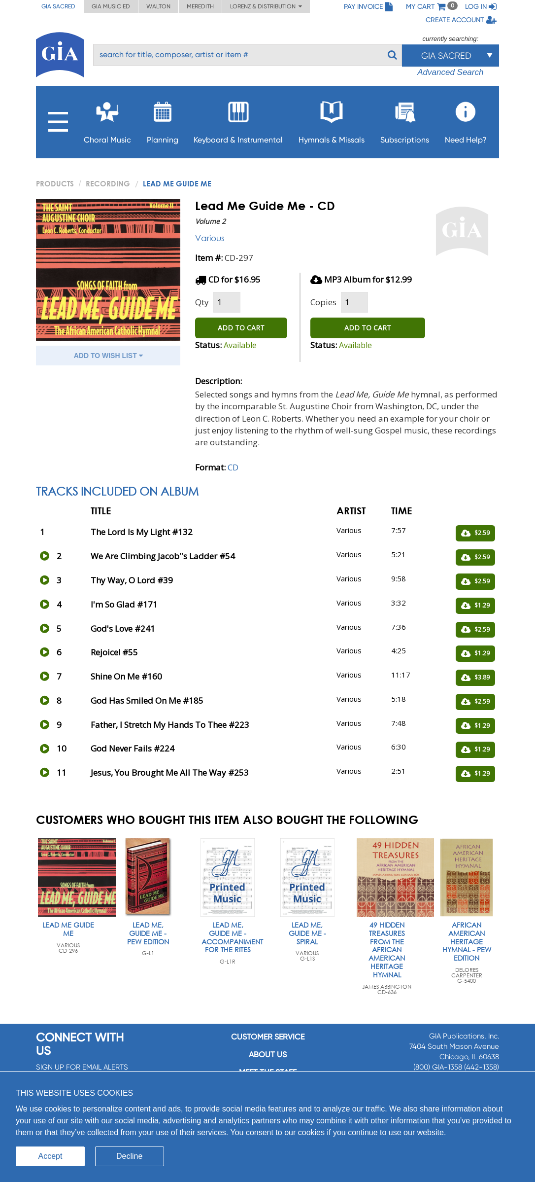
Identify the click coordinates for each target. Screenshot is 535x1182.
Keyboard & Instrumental (238, 119)
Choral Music (107, 119)
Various (210, 238)
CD (233, 467)
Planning (162, 119)
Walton (158, 6)
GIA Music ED (111, 6)
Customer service (267, 1036)
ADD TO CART (241, 327)
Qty (202, 302)
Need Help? (466, 119)
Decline (129, 1156)
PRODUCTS (55, 183)
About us (268, 1054)
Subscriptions (404, 119)
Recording (108, 183)
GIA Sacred (58, 6)
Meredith (200, 6)
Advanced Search (450, 72)
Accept (50, 1156)
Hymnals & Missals (332, 119)
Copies (323, 302)
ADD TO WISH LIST (108, 355)
